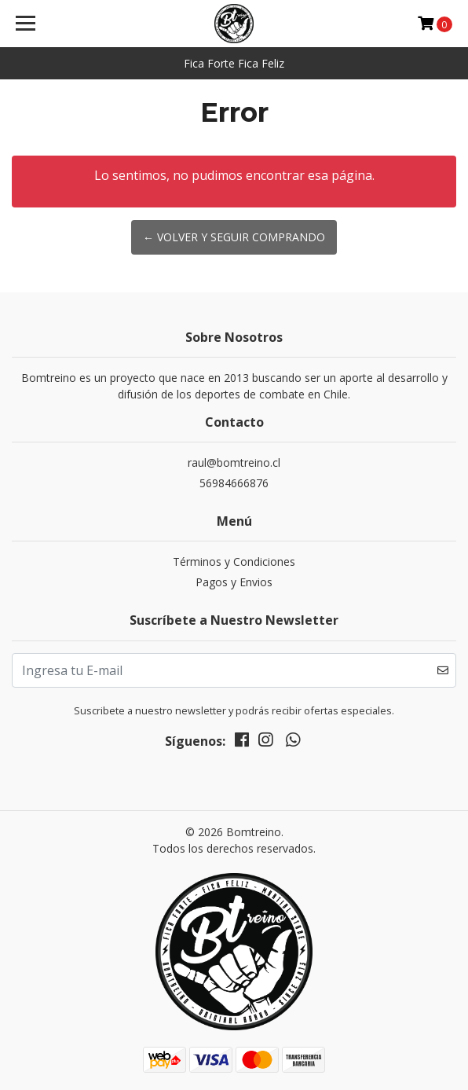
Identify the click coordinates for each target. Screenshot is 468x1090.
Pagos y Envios (234, 581)
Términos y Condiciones (234, 561)
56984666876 (234, 482)
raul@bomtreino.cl (234, 462)
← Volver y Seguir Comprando (234, 236)
